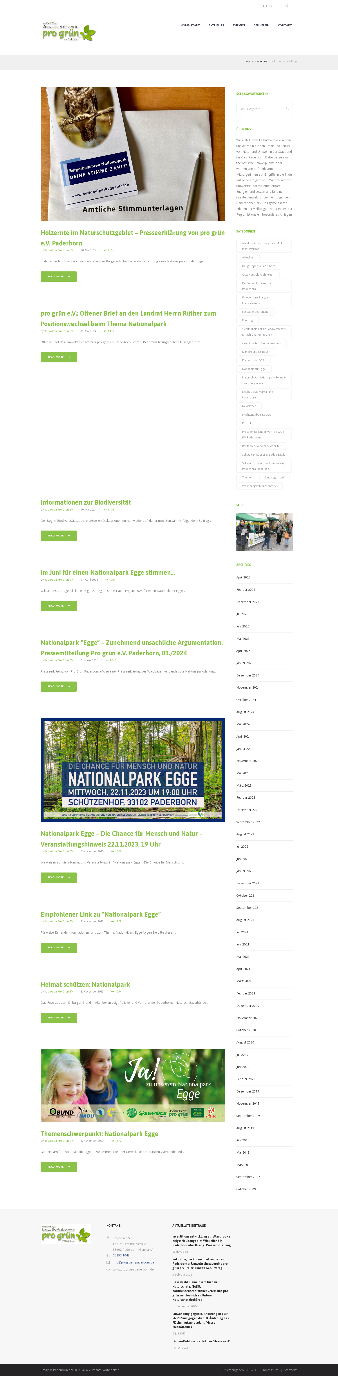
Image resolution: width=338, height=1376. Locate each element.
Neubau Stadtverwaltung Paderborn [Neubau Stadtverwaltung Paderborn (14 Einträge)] (257, 394)
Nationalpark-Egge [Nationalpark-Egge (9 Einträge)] (254, 369)
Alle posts (263, 61)
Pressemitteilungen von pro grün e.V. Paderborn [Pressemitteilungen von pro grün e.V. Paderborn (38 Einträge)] (263, 434)
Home (249, 61)
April (243, 577)
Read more (55, 276)
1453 (111, 331)
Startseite (291, 1370)
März (243, 785)
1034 (112, 579)
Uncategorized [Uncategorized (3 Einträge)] (274, 477)
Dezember (247, 602)
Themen (239, 25)
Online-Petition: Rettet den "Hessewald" (201, 1341)
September (248, 822)
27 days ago (180, 1251)
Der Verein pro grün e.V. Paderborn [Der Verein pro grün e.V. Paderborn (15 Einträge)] (257, 286)
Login (270, 6)
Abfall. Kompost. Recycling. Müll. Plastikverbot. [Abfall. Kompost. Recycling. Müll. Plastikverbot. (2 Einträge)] (262, 246)
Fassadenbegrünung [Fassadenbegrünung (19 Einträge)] (255, 311)
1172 (118, 1140)
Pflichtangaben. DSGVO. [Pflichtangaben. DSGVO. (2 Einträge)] (257, 414)
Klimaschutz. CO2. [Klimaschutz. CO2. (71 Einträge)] (253, 360)
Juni (242, 626)
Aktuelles (216, 25)
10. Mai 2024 (88, 509)
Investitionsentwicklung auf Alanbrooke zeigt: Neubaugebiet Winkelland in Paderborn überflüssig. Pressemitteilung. (202, 1241)
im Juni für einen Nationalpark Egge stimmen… (108, 572)
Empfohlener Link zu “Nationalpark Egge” (101, 914)
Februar (245, 589)
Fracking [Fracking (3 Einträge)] (247, 320)
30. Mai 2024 (88, 250)
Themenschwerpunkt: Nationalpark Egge (99, 1133)
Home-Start (190, 25)
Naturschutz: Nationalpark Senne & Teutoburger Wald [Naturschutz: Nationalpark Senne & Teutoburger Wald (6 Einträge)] (264, 380)
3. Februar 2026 (182, 1274)
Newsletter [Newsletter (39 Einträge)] (249, 406)
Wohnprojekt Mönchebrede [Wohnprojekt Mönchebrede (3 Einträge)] (259, 486)
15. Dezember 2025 (184, 1306)
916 (110, 250)
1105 (111, 509)
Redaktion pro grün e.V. (59, 250)
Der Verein (261, 25)
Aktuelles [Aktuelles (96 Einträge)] (248, 257)
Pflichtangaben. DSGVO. (240, 1370)
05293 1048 (121, 1255)
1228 (118, 851)
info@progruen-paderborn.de (133, 1262)
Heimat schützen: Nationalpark (85, 984)
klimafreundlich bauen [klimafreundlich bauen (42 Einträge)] (256, 351)
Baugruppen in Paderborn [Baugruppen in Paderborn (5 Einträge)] (258, 266)
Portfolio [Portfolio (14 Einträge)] (247, 423)
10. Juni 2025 (180, 1347)
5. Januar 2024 (89, 660)
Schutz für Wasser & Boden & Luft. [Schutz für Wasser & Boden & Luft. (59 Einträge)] (264, 454)
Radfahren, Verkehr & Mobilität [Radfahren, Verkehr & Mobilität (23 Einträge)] (261, 446)
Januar (244, 663)
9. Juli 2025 (179, 1333)
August (245, 712)
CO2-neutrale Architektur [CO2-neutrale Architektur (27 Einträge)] (258, 274)
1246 (113, 660)
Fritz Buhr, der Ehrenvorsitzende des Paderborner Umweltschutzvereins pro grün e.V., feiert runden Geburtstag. (200, 1264)
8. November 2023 (92, 851)
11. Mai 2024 (88, 331)
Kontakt (285, 25)
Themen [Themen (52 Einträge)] (247, 477)
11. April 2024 (89, 579)
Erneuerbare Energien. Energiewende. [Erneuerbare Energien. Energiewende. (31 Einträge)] (256, 300)
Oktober (246, 700)
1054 (118, 991)
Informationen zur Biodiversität (86, 502)
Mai (242, 638)
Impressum (270, 1370)
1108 (118, 921)
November (247, 687)
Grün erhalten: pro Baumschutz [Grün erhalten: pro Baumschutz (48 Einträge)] (261, 343)
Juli (242, 614)
